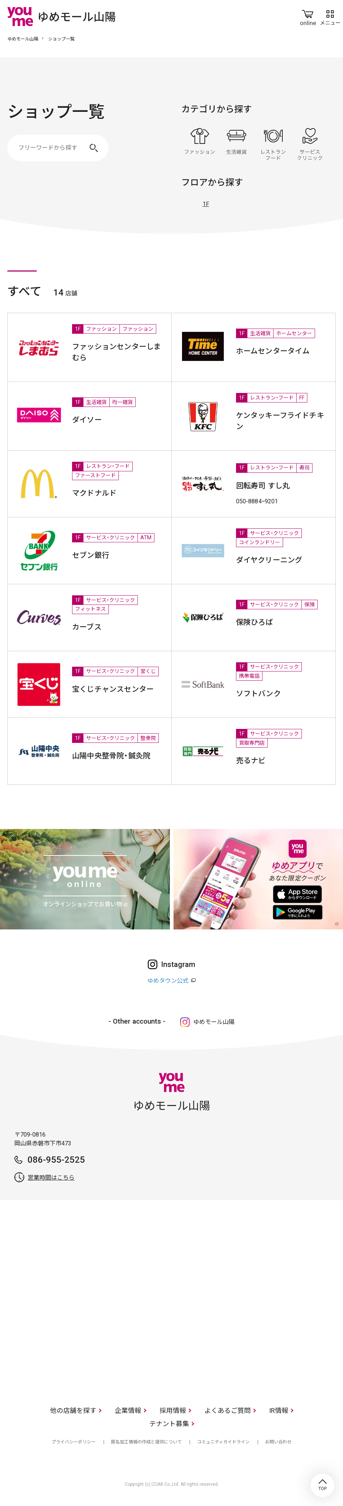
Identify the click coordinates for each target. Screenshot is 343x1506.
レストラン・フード (273, 144)
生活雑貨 (236, 144)
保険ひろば (254, 622)
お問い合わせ (278, 1442)
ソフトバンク (258, 693)
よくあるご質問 (227, 1410)
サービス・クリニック (310, 144)
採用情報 (173, 1410)
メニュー (330, 16)
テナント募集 (169, 1424)
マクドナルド (94, 493)
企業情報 (128, 1410)
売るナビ (251, 760)
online (308, 16)
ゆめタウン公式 (168, 980)
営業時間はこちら (51, 1177)
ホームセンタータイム (273, 351)
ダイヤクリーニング (269, 560)
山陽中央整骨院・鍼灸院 (111, 755)
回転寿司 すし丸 (263, 485)
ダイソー (87, 419)
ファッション (199, 144)
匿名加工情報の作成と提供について (146, 1442)
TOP (322, 1485)
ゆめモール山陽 (22, 39)
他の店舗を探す (73, 1410)
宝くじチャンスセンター (113, 689)
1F (206, 204)
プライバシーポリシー (73, 1442)
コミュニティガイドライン (223, 1442)
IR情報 (278, 1410)
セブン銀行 (90, 555)
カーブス (86, 627)
